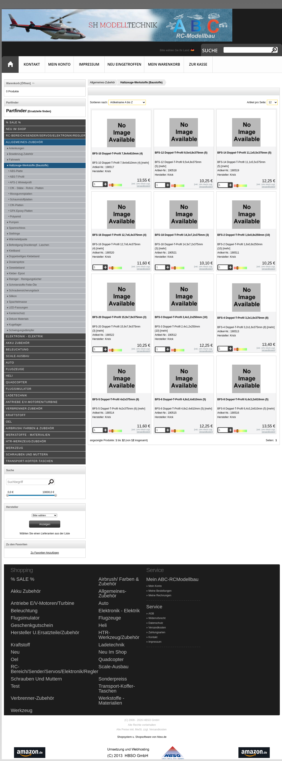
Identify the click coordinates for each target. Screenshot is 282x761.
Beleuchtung (24, 610)
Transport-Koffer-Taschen (117, 688)
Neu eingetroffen (124, 64)
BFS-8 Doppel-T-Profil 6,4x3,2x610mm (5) (242, 399)
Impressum (89, 64)
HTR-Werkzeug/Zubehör (119, 635)
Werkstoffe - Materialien (111, 700)
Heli (103, 625)
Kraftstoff (20, 644)
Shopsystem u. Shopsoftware (134, 736)
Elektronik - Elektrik (119, 610)
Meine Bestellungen (159, 590)
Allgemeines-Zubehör (102, 82)
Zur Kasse (198, 64)
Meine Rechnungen (159, 595)
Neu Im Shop (113, 652)
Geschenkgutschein (32, 625)
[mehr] (145, 162)
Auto (103, 603)
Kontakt (32, 64)
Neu (15, 652)
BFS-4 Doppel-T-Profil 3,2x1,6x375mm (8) (242, 317)
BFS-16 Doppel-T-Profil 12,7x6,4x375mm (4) (119, 234)
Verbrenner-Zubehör (32, 698)
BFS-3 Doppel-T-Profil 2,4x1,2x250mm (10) (181, 317)
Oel (14, 659)
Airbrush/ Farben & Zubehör (119, 581)
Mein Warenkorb (164, 64)
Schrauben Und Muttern (36, 679)
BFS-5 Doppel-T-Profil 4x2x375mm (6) (115, 399)
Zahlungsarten (156, 632)
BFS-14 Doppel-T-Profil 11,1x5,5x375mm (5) (244, 152)
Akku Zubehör (26, 591)
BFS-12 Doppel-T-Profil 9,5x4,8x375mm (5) (181, 152)
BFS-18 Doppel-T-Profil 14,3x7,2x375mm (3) (182, 234)
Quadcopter (111, 659)
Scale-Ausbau (114, 666)
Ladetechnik (112, 644)
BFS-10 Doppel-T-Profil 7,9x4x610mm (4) (117, 153)
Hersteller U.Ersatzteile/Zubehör (45, 632)
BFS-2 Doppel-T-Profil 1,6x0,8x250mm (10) (243, 234)
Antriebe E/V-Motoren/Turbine (42, 603)
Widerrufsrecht (157, 618)
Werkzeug (21, 710)
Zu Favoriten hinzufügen (45, 552)
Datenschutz (155, 623)
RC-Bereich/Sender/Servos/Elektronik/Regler (54, 669)
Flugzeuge (110, 618)
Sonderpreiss (113, 679)
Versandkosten (157, 627)
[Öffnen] (25, 83)
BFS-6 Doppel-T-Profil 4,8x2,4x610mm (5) (180, 399)
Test (15, 686)
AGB (151, 613)
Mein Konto (59, 64)
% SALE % (22, 579)
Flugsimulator (25, 618)
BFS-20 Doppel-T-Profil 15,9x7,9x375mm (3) (119, 317)
